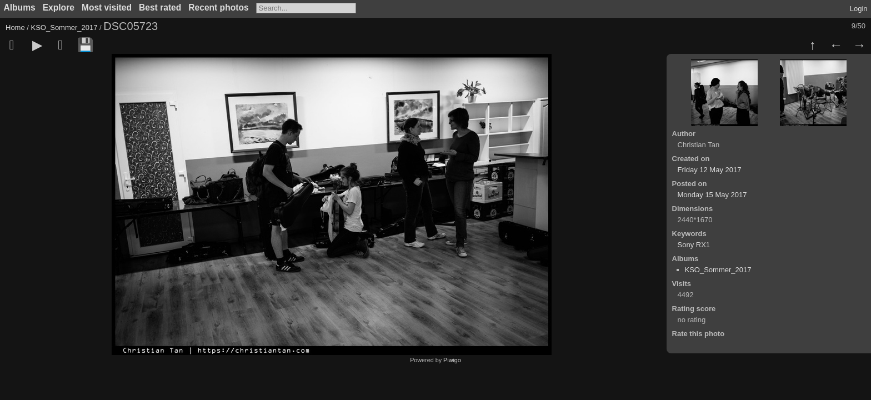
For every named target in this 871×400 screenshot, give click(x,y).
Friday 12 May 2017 (710, 170)
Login (859, 8)
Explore (58, 7)
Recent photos (218, 7)
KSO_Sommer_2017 (64, 27)
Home (15, 27)
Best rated (160, 7)
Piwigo (452, 360)
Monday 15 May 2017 (712, 195)
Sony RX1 (694, 245)
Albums (20, 7)
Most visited (107, 7)
